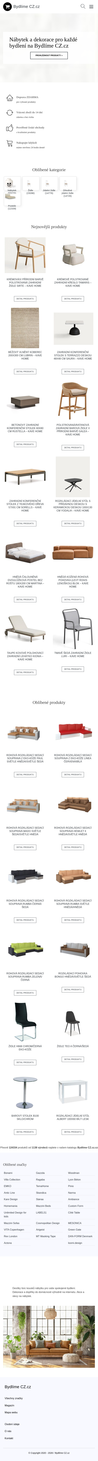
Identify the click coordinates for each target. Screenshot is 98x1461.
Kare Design (11, 1199)
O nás (8, 1431)
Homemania (10, 1206)
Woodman (73, 1173)
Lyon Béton (74, 1179)
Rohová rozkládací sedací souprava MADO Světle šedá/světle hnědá (25, 831)
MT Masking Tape (46, 1236)
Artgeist (40, 1229)
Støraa (39, 1199)
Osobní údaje (12, 1424)
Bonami (8, 1173)
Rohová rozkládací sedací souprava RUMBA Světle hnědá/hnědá (73, 903)
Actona (8, 1243)
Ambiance (73, 1199)
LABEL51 (41, 1212)
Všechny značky (14, 1398)
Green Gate (74, 1229)
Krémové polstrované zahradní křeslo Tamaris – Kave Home (72, 282)
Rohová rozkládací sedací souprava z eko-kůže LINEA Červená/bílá (73, 758)
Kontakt (9, 1438)
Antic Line (9, 1192)
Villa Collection (12, 1179)
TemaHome (42, 1186)
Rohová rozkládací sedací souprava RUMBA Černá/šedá (25, 903)
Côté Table (74, 1212)
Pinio (71, 1186)
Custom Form (75, 1206)
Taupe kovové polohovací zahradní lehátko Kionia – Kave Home (25, 656)
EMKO (7, 1186)
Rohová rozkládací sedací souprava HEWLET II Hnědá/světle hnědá (73, 831)
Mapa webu (11, 1412)
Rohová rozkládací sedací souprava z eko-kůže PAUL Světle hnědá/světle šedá (25, 758)
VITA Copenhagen (14, 1229)
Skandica (41, 1192)
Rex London (10, 1236)
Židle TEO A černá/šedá (73, 1046)
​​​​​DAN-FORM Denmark (80, 1236)
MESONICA (74, 1223)
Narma (72, 1192)
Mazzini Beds (43, 1206)
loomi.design (75, 1243)
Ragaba (40, 1179)
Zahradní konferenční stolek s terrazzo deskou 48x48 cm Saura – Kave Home (73, 355)
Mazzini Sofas (11, 1223)
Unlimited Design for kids (15, 1214)
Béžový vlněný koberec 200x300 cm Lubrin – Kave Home (25, 355)
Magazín (9, 1405)
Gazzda (40, 1173)
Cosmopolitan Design (48, 1223)
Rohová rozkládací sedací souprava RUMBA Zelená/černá (25, 976)
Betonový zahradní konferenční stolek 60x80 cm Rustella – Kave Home (25, 428)
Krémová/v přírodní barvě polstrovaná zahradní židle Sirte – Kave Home (25, 282)
